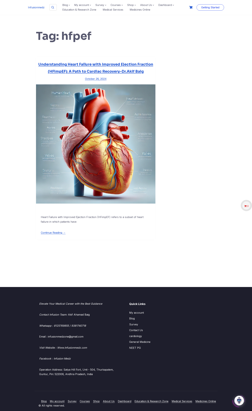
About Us (146, 5)
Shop (130, 5)
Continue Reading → (53, 232)
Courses (116, 5)
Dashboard (165, 5)
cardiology (135, 336)
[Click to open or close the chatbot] (239, 400)
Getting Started (210, 7)
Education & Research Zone (79, 9)
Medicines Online (140, 9)
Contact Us (136, 330)
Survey (99, 5)
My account (81, 5)
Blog (65, 5)
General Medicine (139, 341)
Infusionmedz (36, 7)
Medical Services (113, 9)
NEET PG (135, 347)
